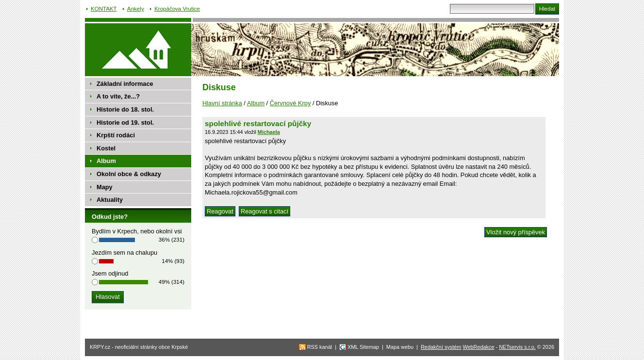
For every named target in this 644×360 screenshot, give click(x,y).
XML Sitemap (363, 347)
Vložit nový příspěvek (515, 232)
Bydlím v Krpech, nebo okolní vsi (137, 231)
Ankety (135, 9)
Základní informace (125, 83)
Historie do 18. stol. (125, 109)
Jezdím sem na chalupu (124, 252)
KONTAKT (104, 9)
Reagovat (220, 211)
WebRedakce (478, 347)
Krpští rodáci (116, 135)
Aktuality (110, 199)
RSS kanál (319, 347)
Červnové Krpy (290, 103)
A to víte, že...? (118, 96)
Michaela (269, 132)
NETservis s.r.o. (517, 347)
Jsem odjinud (110, 273)
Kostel (106, 148)
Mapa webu (399, 347)
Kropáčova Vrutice (177, 9)
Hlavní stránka (222, 103)
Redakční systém (441, 347)
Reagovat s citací (264, 211)
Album (255, 103)
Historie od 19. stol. (125, 122)
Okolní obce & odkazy (129, 174)
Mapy (105, 187)
